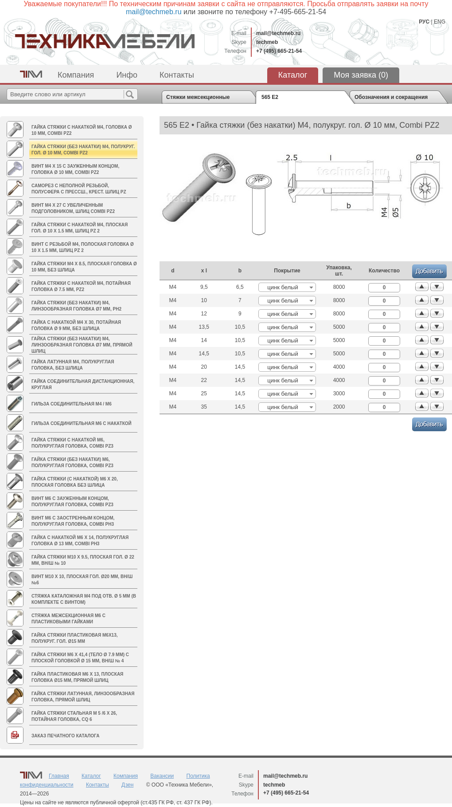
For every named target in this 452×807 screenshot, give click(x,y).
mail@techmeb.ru (278, 33)
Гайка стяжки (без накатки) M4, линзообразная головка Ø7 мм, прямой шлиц (81, 345)
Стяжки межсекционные (198, 97)
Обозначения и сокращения (391, 97)
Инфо (126, 75)
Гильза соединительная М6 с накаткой (81, 423)
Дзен (127, 785)
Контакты (177, 75)
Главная (59, 776)
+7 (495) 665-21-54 (279, 51)
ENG (439, 22)
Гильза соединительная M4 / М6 (71, 404)
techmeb (267, 42)
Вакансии (162, 776)
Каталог (292, 75)
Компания (76, 75)
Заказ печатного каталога (65, 735)
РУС (424, 22)
